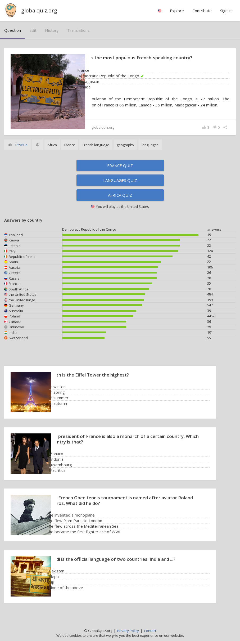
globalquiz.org (39, 10)
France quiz (120, 166)
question (12, 30)
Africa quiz (120, 195)
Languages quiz (120, 180)
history (52, 30)
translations (78, 30)
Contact (150, 630)
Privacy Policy (128, 630)
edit (33, 30)
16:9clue (21, 145)
